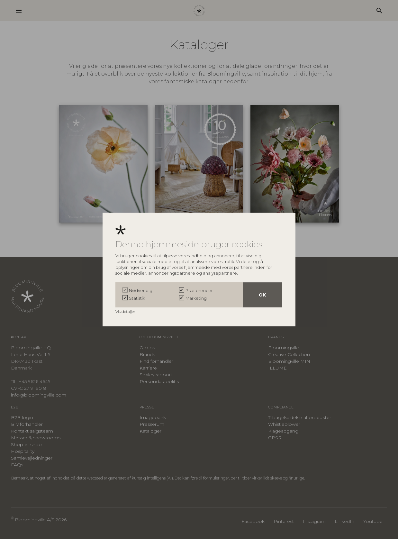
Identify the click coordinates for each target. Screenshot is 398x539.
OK (262, 294)
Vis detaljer (125, 311)
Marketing (196, 297)
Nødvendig (140, 290)
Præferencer (199, 290)
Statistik (137, 297)
